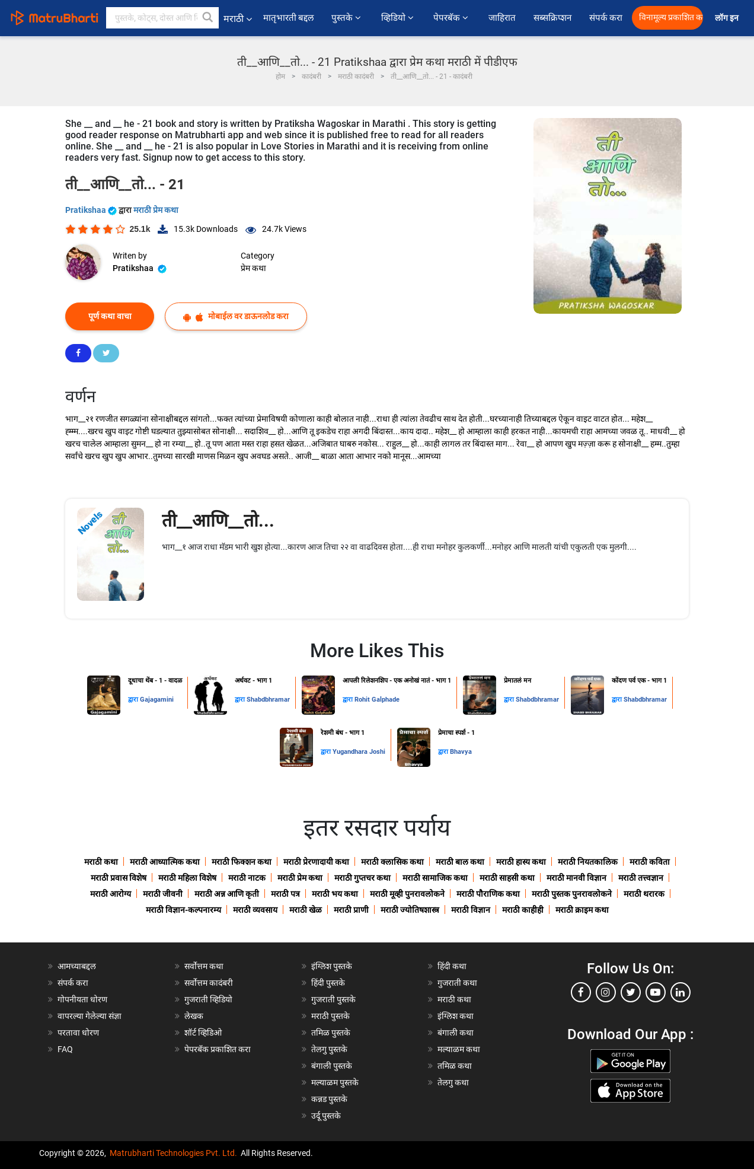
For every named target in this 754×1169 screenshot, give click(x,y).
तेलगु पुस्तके (329, 1049)
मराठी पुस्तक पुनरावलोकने (572, 894)
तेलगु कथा (453, 1082)
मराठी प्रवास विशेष (118, 878)
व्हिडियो (398, 17)
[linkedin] (680, 992)
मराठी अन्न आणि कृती (226, 894)
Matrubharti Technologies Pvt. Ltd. (173, 1153)
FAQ (65, 1049)
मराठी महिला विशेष (187, 878)
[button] (208, 17)
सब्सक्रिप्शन (552, 17)
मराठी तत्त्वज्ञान (640, 878)
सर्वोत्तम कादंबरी (208, 983)
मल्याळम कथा (458, 1049)
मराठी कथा (101, 862)
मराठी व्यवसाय (255, 910)
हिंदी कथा (452, 966)
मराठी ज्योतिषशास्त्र (410, 910)
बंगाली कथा (455, 1032)
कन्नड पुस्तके (329, 1099)
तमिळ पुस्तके (330, 1032)
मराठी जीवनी (163, 894)
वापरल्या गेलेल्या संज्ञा (89, 1016)
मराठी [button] (237, 18)
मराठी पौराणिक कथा (488, 894)
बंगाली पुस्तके (331, 1066)
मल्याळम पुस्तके (335, 1082)
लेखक (193, 1016)
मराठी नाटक (247, 878)
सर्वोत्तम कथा (203, 966)
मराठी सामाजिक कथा (435, 878)
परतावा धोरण (79, 1032)
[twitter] (631, 992)
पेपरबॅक (451, 17)
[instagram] (606, 992)
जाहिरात (502, 17)
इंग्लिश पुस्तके (331, 966)
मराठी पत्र (285, 894)
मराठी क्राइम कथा (582, 910)
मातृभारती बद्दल (288, 17)
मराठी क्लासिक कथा (392, 862)
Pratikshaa (92, 210)
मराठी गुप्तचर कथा (362, 878)
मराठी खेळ (305, 910)
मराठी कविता (650, 862)
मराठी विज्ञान (470, 910)
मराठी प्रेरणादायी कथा (316, 862)
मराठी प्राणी (351, 910)
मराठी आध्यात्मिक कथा (165, 862)
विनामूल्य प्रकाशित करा (671, 17)
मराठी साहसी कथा (507, 878)
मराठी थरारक (644, 894)
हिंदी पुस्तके (328, 983)
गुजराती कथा (457, 983)
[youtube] (656, 992)
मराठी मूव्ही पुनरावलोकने (407, 894)
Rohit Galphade (377, 699)
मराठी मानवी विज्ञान (576, 878)
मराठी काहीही (523, 910)
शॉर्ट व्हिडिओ (203, 1032)
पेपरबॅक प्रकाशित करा (217, 1049)
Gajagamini (157, 699)
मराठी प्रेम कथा (155, 210)
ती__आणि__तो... (218, 520)
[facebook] (581, 992)
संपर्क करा (606, 17)
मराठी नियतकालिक (588, 862)
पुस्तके (347, 17)
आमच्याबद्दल (76, 966)
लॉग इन (728, 18)
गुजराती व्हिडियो (208, 999)
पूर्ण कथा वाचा (110, 316)
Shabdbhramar (268, 699)
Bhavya (461, 752)
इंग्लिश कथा (455, 1016)
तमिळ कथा (454, 1066)
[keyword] (162, 17)
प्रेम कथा (253, 268)
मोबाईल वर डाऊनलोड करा (236, 316)
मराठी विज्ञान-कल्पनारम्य (183, 910)
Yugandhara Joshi (359, 752)
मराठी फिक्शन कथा (241, 862)
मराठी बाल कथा (460, 862)
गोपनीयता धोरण (82, 999)
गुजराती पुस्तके (333, 999)
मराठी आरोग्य (110, 894)
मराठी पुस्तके (330, 1016)
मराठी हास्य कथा (521, 862)
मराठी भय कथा (335, 894)
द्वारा (134, 699)
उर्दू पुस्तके (326, 1115)
